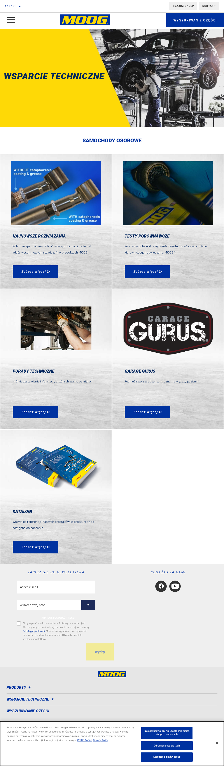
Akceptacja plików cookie (166, 756)
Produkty (19, 687)
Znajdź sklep (183, 5)
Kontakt (209, 5)
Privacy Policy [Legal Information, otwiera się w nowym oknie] (100, 740)
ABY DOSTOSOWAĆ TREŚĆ (58, 618)
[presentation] (50, 652)
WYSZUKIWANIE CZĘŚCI (28, 711)
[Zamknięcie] (217, 743)
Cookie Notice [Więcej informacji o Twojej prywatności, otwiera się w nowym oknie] (84, 740)
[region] (112, 743)
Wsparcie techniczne (31, 699)
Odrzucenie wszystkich (167, 745)
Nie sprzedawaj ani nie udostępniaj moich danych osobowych (166, 733)
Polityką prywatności (34, 631)
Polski (10, 6)
